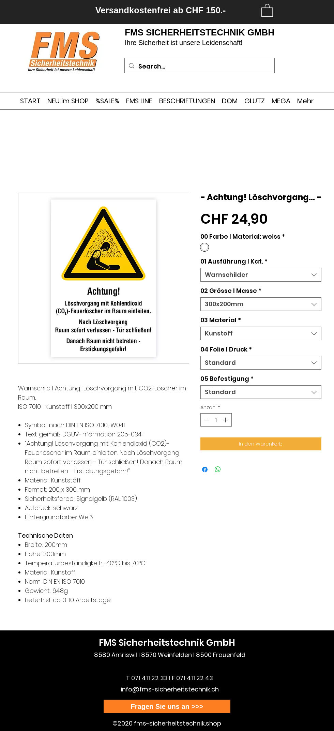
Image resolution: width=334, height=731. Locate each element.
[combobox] (260, 275)
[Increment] (226, 420)
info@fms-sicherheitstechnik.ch (170, 689)
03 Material (220, 320)
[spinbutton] (216, 420)
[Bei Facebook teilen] (205, 469)
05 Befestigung (227, 379)
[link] (267, 10)
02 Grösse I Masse (230, 291)
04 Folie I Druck (226, 349)
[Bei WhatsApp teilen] (218, 469)
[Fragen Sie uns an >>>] (167, 706)
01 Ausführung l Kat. (234, 261)
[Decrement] (206, 420)
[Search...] (199, 66)
